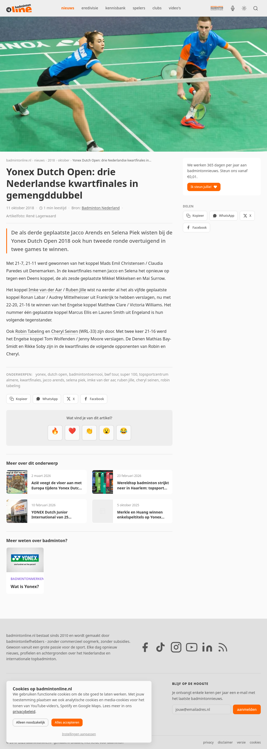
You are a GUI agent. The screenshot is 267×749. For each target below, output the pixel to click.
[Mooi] (72, 433)
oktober (63, 160)
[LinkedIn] (207, 647)
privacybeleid (24, 711)
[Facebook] (145, 647)
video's (175, 7)
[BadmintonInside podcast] (233, 8)
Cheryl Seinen (64, 331)
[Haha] (123, 433)
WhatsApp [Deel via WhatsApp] (47, 399)
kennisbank (115, 7)
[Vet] (55, 433)
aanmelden (247, 709)
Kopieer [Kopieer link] (18, 399)
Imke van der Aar (45, 290)
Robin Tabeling (29, 331)
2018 (51, 160)
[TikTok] (160, 647)
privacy (208, 742)
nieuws (67, 7)
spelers (139, 7)
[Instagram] (176, 647)
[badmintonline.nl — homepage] (19, 8)
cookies (255, 742)
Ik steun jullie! (204, 187)
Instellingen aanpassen (79, 734)
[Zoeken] (255, 8)
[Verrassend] (106, 433)
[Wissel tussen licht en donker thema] (244, 8)
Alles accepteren (67, 722)
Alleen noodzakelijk (30, 722)
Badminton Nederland (100, 207)
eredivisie (90, 7)
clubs (157, 7)
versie (241, 742)
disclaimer (225, 742)
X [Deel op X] (70, 399)
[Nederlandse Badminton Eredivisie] (216, 8)
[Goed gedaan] (89, 433)
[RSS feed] (223, 647)
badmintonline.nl (18, 160)
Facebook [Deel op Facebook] (94, 399)
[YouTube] (191, 647)
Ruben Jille (76, 290)
